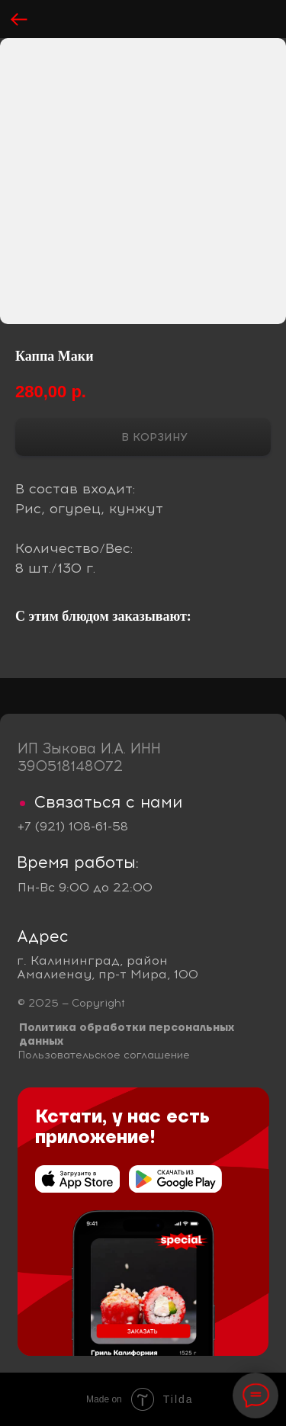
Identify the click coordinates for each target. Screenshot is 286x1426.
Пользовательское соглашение (104, 1055)
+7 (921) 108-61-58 (73, 825)
